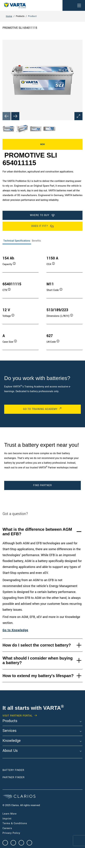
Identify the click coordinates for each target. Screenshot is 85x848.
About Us (10, 750)
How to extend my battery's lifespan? (38, 675)
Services (9, 730)
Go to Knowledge (15, 630)
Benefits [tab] (36, 241)
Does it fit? (42, 226)
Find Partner (42, 485)
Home (9, 16)
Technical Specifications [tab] (16, 241)
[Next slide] (15, 116)
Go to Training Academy (40, 409)
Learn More (10, 814)
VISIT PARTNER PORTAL (18, 716)
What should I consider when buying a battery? (38, 660)
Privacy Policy (11, 833)
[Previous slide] (7, 116)
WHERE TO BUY (42, 215)
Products (10, 721)
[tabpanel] (42, 299)
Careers (7, 828)
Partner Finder (14, 777)
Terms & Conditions (15, 823)
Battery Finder (13, 770)
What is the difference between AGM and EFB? (37, 531)
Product (32, 16)
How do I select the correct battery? (37, 645)
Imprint (7, 818)
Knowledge (12, 740)
